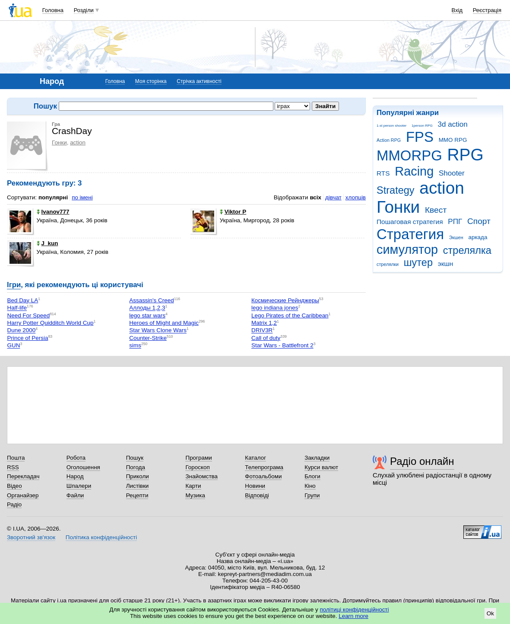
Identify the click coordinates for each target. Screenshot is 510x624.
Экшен (456, 237)
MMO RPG (453, 140)
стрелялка (467, 250)
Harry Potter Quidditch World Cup (50, 323)
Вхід (457, 10)
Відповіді (257, 495)
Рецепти (137, 495)
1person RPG (422, 126)
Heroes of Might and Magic (164, 323)
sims (135, 345)
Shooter (452, 173)
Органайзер (22, 495)
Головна (52, 10)
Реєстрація (487, 10)
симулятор (407, 249)
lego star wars (147, 315)
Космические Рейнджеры (285, 300)
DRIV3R (261, 330)
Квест (436, 209)
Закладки (316, 457)
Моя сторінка (151, 81)
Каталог (255, 457)
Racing (414, 171)
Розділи (84, 10)
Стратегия (410, 234)
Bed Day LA (22, 300)
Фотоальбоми (263, 476)
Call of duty (265, 338)
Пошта (16, 457)
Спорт (479, 221)
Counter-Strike (148, 338)
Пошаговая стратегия (410, 221)
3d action (453, 124)
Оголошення (83, 467)
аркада (477, 237)
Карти (193, 486)
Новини (255, 486)
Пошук (135, 457)
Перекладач (23, 476)
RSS (13, 467)
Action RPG (389, 140)
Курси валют (321, 467)
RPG (465, 154)
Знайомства (201, 476)
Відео (14, 486)
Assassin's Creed (151, 300)
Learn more (353, 616)
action (441, 188)
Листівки (137, 486)
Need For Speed (28, 315)
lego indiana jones (274, 308)
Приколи (137, 476)
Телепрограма (264, 467)
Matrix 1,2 (264, 323)
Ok (490, 613)
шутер (418, 262)
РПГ (455, 222)
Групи (312, 495)
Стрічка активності (199, 81)
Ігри (14, 285)
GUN (13, 345)
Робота (76, 457)
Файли (75, 495)
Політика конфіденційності (101, 537)
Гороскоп (197, 467)
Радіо (14, 504)
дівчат (333, 197)
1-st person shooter (391, 126)
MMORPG (409, 155)
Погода (135, 467)
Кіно (310, 486)
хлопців (355, 197)
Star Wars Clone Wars (158, 330)
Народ (75, 476)
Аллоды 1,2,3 (147, 308)
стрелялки (388, 264)
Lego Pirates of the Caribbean (290, 315)
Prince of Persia (27, 338)
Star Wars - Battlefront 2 (282, 345)
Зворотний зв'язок (31, 537)
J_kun (47, 243)
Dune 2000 (21, 330)
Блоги (312, 476)
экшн (445, 263)
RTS (383, 173)
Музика (195, 495)
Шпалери (79, 486)
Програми (198, 457)
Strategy (396, 190)
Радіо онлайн (422, 461)
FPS (420, 137)
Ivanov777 (53, 211)
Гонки (398, 207)
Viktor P (233, 211)
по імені (82, 197)
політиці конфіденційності (354, 609)
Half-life (17, 308)
